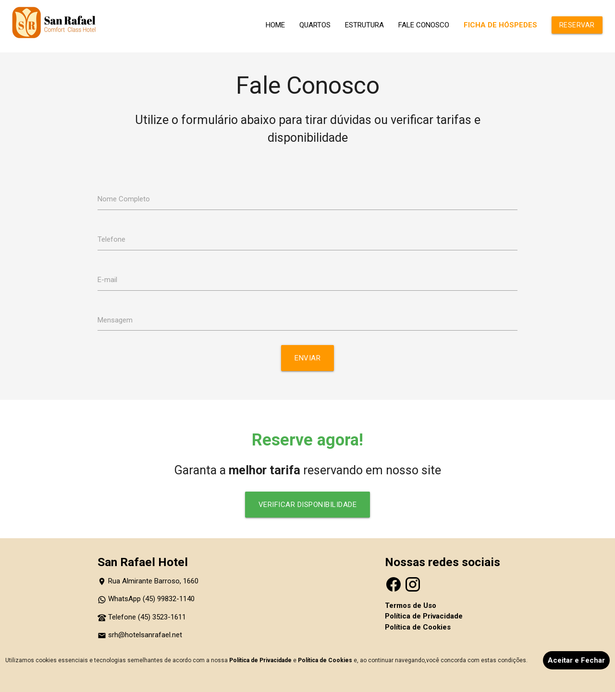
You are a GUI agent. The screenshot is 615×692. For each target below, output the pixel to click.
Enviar (307, 358)
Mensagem (115, 320)
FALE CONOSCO (423, 25)
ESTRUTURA (364, 25)
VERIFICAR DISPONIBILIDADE (307, 504)
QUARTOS (315, 25)
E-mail (107, 279)
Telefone (111, 239)
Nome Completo (124, 199)
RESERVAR (577, 25)
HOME (275, 25)
